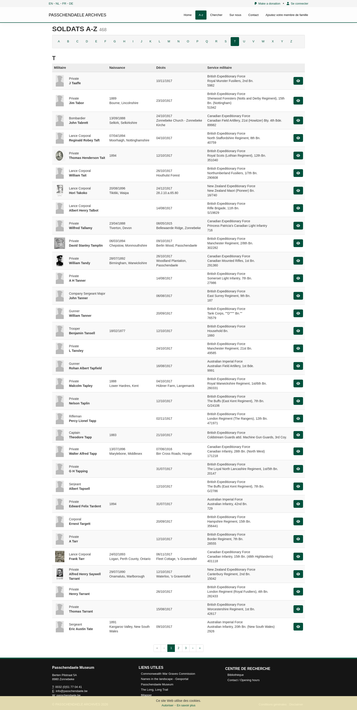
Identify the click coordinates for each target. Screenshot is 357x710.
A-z (201, 15)
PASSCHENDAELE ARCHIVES (77, 15)
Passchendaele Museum (157, 684)
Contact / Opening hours (243, 680)
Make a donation (267, 3)
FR (64, 3)
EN (51, 3)
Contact (253, 15)
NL (58, 3)
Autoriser (167, 705)
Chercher (216, 15)
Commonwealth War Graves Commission (168, 673)
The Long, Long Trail (154, 689)
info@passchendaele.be (72, 691)
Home (188, 15)
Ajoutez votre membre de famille (287, 15)
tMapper (146, 695)
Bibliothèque (235, 675)
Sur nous (235, 15)
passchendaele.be (68, 695)
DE (71, 3)
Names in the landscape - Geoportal (164, 679)
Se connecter (297, 3)
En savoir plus (186, 705)
